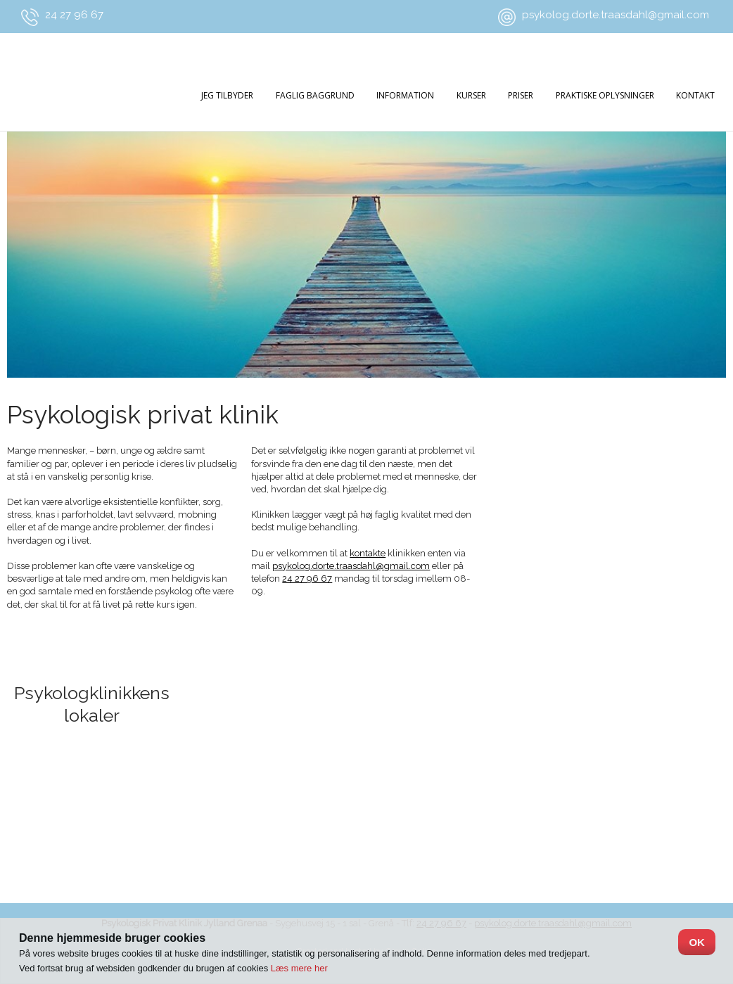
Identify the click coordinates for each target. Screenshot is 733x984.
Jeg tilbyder (227, 95)
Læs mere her (299, 968)
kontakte (367, 553)
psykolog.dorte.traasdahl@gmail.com (615, 14)
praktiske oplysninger (605, 95)
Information (405, 95)
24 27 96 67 (74, 14)
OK (697, 942)
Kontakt (695, 95)
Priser (520, 95)
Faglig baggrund (315, 95)
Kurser (471, 95)
